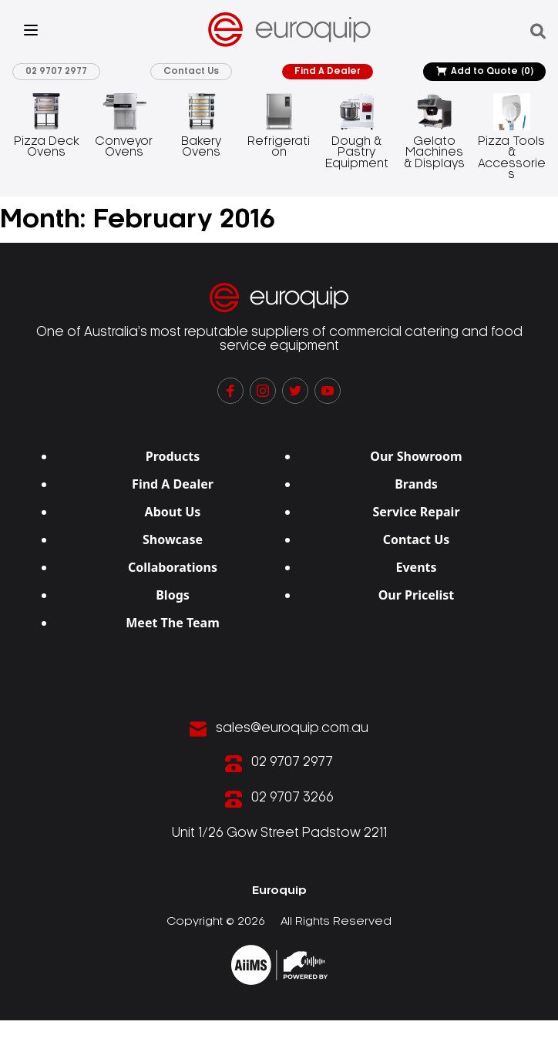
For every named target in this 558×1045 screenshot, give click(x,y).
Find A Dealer (328, 71)
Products (173, 456)
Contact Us (192, 71)
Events (415, 567)
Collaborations (172, 567)
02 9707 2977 (57, 71)
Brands (416, 483)
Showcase (173, 539)
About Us (173, 511)
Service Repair (415, 511)
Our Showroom (416, 456)
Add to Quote (484, 72)
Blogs (173, 594)
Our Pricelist (416, 594)
